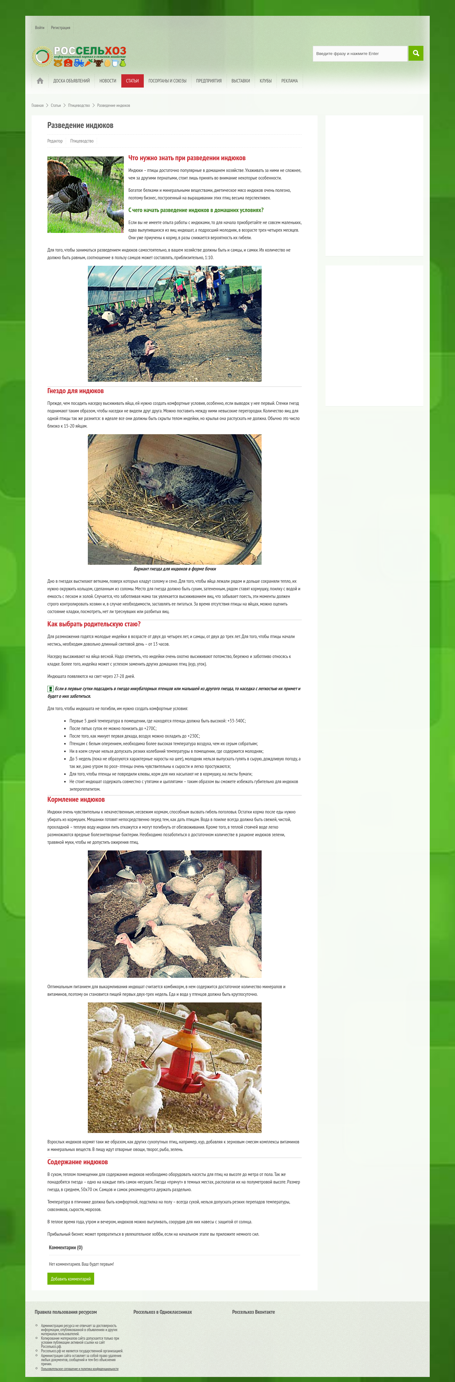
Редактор (55, 141)
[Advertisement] (368, 188)
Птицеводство (82, 141)
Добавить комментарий (72, 1278)
